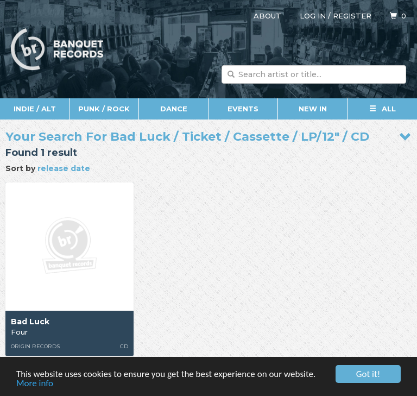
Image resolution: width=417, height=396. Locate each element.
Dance (173, 108)
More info (34, 383)
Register (352, 15)
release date (63, 168)
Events (243, 108)
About (267, 15)
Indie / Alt (35, 108)
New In (313, 108)
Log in (313, 15)
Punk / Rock (104, 108)
